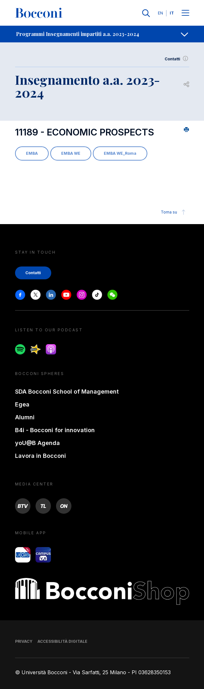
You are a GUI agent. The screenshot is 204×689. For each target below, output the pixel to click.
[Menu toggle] (185, 13)
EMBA (32, 153)
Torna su (174, 212)
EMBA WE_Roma (120, 153)
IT (172, 13)
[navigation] (102, 34)
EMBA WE (70, 153)
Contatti (177, 59)
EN (160, 13)
